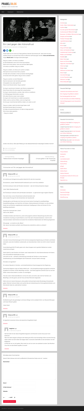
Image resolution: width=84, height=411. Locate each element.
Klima (61, 43)
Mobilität (62, 56)
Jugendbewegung (64, 41)
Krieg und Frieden (64, 47)
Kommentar (6, 361)
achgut (62, 166)
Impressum (10, 12)
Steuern (62, 72)
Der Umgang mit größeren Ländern (69, 94)
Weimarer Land (64, 79)
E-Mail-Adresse (7, 387)
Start (3, 12)
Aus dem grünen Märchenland (67, 29)
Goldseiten (63, 154)
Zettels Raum (63, 171)
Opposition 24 (63, 180)
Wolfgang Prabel (23, 47)
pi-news (62, 156)
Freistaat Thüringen (64, 38)
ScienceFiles (63, 163)
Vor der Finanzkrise (64, 77)
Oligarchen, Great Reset (66, 63)
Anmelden (63, 190)
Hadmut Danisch (64, 173)
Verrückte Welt (63, 75)
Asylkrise (62, 27)
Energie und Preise (64, 36)
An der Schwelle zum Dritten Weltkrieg (70, 98)
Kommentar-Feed (64, 194)
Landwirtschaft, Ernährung (66, 52)
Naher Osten (63, 59)
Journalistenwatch (65, 159)
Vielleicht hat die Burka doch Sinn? (69, 91)
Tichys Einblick (64, 151)
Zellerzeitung (63, 161)
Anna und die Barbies (10, 150)
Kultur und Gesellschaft (10, 148)
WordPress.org (64, 197)
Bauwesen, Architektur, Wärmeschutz (69, 34)
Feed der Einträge (64, 192)
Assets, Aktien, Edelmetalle (66, 25)
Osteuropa (62, 66)
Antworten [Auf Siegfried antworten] (7, 348)
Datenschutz (20, 12)
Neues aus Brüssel (64, 61)
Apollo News (63, 168)
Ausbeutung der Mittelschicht (67, 32)
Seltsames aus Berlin (65, 70)
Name (5, 383)
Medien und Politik (64, 54)
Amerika (62, 23)
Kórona (62, 45)
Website (5, 391)
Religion (62, 68)
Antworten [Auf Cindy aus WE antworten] (5, 228)
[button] (4, 50)
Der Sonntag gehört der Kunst (68, 96)
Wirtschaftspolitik (64, 81)
